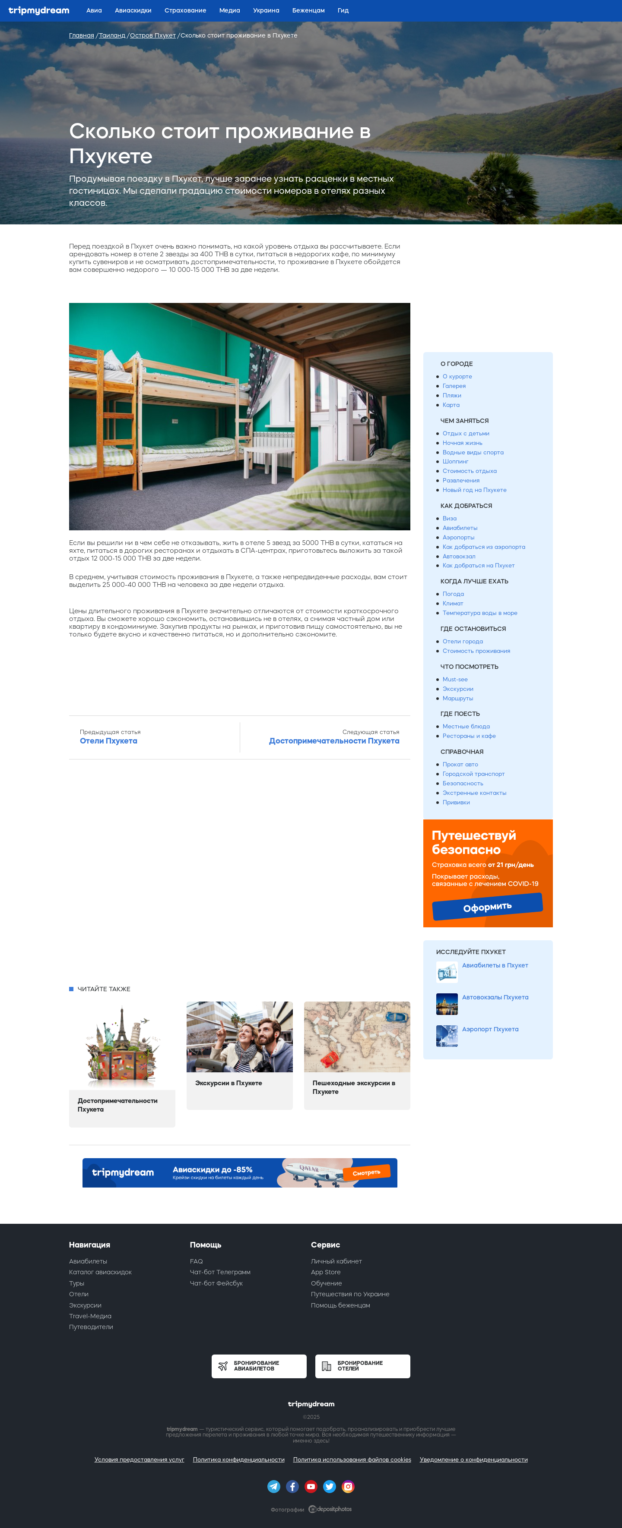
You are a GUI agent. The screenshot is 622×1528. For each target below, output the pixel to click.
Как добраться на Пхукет (479, 565)
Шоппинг (456, 461)
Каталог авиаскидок (100, 1272)
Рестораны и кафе (469, 736)
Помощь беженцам (340, 1305)
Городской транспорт (474, 774)
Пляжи (452, 395)
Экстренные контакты (475, 793)
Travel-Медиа (90, 1316)
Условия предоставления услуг (139, 1459)
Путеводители (91, 1327)
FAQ (196, 1261)
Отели (79, 1294)
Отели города (463, 641)
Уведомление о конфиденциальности (474, 1459)
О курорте (457, 376)
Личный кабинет (336, 1261)
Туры (76, 1283)
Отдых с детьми (466, 433)
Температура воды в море (480, 613)
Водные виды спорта (473, 452)
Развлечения (461, 480)
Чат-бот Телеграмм (220, 1272)
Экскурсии (458, 689)
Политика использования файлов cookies (352, 1459)
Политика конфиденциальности (239, 1459)
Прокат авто (460, 764)
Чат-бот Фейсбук (216, 1283)
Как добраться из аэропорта (484, 547)
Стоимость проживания (476, 651)
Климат (453, 603)
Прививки (456, 802)
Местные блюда (466, 726)
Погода (453, 594)
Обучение (326, 1283)
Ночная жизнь (462, 443)
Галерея (454, 386)
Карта (451, 405)
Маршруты (458, 698)
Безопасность (463, 783)
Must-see (455, 679)
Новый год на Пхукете (475, 490)
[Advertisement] (239, 874)
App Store (326, 1272)
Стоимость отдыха (470, 471)
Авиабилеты (460, 528)
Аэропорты (459, 537)
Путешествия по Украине (350, 1294)
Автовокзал (459, 556)
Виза (450, 518)
